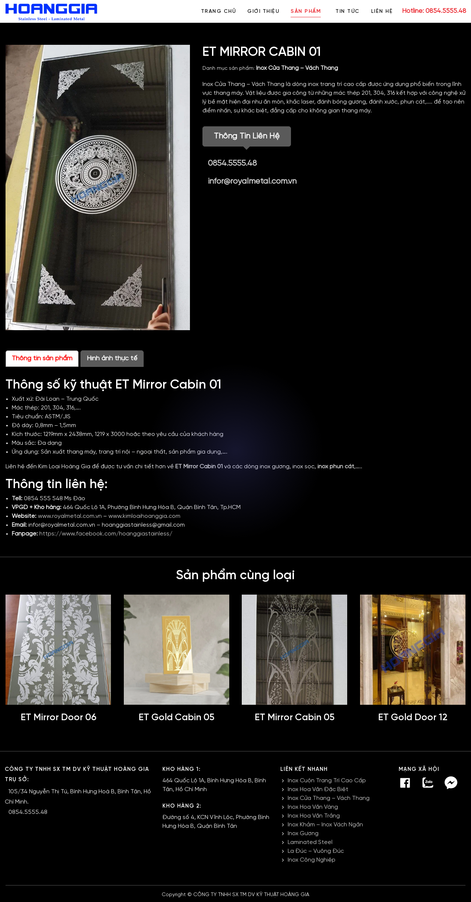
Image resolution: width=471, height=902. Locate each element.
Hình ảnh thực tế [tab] (112, 358)
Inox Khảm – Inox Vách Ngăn (325, 825)
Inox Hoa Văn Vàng (313, 807)
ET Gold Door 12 (412, 717)
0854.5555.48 (232, 163)
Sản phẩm (305, 11)
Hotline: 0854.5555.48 (434, 11)
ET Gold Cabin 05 (176, 717)
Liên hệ (382, 11)
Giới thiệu (262, 11)
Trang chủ (217, 11)
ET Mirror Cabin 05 (294, 717)
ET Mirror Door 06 (58, 717)
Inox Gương (303, 833)
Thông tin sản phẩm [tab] (42, 358)
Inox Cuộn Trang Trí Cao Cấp (327, 780)
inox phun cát (335, 466)
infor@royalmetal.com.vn (252, 181)
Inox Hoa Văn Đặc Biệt (318, 789)
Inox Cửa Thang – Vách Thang (297, 68)
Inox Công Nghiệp (311, 860)
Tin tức (347, 11)
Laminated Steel (310, 842)
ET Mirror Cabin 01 (199, 466)
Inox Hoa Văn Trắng (314, 816)
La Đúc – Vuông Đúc (316, 851)
